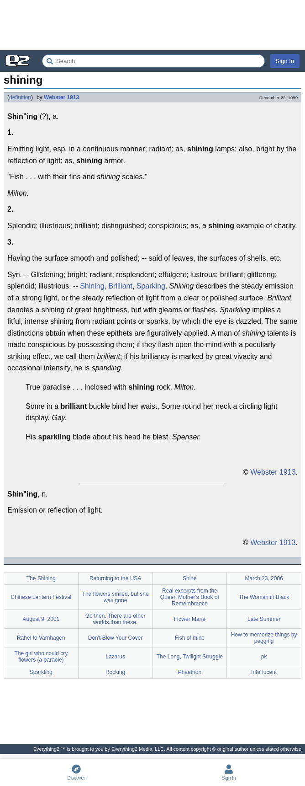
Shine (190, 578)
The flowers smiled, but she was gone (115, 597)
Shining (92, 286)
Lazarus (115, 656)
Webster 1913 (61, 97)
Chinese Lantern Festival (41, 597)
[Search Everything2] (153, 61)
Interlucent (264, 672)
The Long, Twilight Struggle (190, 656)
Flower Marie (189, 619)
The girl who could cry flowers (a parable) (41, 656)
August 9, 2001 (41, 619)
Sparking (151, 286)
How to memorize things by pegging (264, 637)
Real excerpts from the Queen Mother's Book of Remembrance (189, 597)
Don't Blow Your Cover (115, 638)
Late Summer (263, 619)
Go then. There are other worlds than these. (115, 619)
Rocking (115, 672)
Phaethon (189, 672)
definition (20, 97)
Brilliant (120, 286)
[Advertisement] (152, 25)
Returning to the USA (115, 578)
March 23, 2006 (264, 578)
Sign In (285, 61)
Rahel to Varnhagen (41, 638)
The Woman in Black (264, 597)
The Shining (41, 578)
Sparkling (41, 672)
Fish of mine (190, 638)
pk (264, 656)
